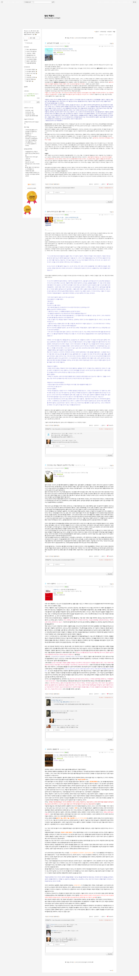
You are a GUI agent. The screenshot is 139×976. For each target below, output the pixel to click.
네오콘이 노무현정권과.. (31, 138)
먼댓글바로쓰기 (109, 187)
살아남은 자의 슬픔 (53, 43)
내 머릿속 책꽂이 (31, 69)
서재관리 (114, 2)
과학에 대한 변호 (29, 170)
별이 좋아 (29, 81)
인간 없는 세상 (57, 471)
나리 (52, 433)
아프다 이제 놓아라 (31, 51)
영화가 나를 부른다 (31, 61)
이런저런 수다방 (31, 77)
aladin (34, 188)
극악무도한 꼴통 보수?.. (31, 129)
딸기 (100, 46)
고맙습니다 (28, 135)
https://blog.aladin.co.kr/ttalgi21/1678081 (54, 752)
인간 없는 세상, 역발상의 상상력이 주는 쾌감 (60, 465)
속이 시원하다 (51, 583)
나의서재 (99, 2)
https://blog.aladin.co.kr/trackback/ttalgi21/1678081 (63, 920)
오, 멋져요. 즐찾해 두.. (31, 143)
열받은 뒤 (27, 160)
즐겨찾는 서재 (127, 2)
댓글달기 (71, 433)
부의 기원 (55, 755)
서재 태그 (26, 91)
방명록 (26, 86)
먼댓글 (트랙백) (28, 149)
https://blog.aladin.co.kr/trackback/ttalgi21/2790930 (63, 429)
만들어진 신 (56, 589)
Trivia (28, 75)
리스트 (26, 40)
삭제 (78, 433)
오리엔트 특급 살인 (56, 700)
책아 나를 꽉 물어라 (32, 49)
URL (81, 433)
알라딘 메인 (19, 2)
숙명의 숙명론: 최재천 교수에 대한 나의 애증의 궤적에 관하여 (32, 174)
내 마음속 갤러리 (31, 71)
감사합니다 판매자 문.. (31, 131)
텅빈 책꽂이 (49, 16)
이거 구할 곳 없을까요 (31, 140)
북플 (12, 2)
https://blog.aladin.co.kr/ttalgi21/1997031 (54, 586)
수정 (75, 433)
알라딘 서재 (6, 2)
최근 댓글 (26, 127)
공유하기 (96, 184)
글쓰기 (120, 2)
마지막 (90, 38)
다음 (85, 38)
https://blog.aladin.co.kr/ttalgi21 (52, 18)
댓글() (112, 43)
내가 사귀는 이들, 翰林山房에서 (61, 702)
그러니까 (27, 158)
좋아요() (56, 184)
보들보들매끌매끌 (31, 63)
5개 (106, 34)
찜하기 (103, 184)
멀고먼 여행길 (30, 79)
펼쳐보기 (102, 34)
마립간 (53, 711)
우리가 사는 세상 (31, 73)
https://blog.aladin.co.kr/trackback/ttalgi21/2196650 (63, 559)
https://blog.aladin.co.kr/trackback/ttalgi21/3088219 (63, 187)
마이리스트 (29, 43)
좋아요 (91, 184)
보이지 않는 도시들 (58, 217)
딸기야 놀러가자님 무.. (31, 136)
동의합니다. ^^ (29, 133)
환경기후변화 (31, 95)
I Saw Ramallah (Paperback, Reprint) (63, 49)
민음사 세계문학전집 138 (71, 217)
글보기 (97, 31)
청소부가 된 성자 (29, 162)
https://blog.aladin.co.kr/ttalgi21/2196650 (54, 468)
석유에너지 (31, 94)
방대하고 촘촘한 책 (53, 749)
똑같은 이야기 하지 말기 (31, 157)
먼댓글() (51, 184)
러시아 (26, 94)
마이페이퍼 (27, 67)
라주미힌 (53, 725)
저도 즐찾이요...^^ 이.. (31, 142)
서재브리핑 (106, 2)
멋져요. (27, 145)
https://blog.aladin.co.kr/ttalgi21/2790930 (54, 214)
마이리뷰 (26, 47)
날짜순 (110, 34)
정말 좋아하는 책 (64, 43)
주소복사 (101, 187)
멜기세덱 (53, 930)
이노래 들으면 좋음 (31, 59)
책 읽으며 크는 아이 (32, 57)
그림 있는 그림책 (31, 53)
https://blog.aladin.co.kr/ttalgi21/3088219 (54, 46)
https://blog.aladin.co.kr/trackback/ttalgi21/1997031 (63, 697)
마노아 (53, 924)
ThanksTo (110, 184)
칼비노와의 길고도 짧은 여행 (56, 211)
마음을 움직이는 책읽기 (31, 151)
